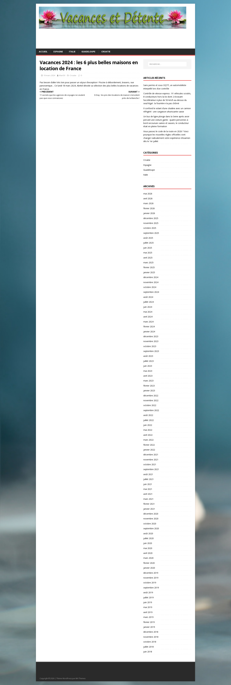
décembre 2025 (150, 218)
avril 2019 (147, 612)
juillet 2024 (148, 301)
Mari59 (62, 75)
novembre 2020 (150, 518)
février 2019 (149, 622)
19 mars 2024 (49, 75)
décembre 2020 (150, 513)
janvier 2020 (149, 567)
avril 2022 (147, 435)
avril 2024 (147, 316)
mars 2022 (148, 439)
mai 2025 (147, 252)
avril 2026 (147, 198)
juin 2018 (147, 651)
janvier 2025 (149, 272)
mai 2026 (147, 193)
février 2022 (149, 444)
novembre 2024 (150, 282)
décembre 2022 (150, 395)
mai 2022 (147, 429)
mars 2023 (148, 380)
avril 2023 (147, 375)
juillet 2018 (148, 646)
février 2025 (149, 267)
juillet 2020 (148, 538)
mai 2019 (147, 607)
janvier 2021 (149, 508)
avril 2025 (147, 257)
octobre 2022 (149, 405)
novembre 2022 (150, 400)
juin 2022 (147, 425)
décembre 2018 (150, 631)
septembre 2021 (151, 469)
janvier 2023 (149, 390)
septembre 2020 (151, 528)
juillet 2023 (148, 361)
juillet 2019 (148, 597)
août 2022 (148, 415)
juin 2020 (147, 543)
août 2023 (148, 356)
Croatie (105, 51)
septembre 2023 (151, 351)
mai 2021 (147, 489)
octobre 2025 (149, 228)
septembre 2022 (151, 410)
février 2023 (149, 385)
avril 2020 (147, 553)
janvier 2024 (149, 331)
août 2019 (148, 592)
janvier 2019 (149, 627)
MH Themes (80, 678)
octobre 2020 (149, 523)
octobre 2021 (149, 464)
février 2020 (149, 563)
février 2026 (149, 208)
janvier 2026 (149, 213)
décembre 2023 (150, 336)
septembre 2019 (151, 587)
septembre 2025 (151, 233)
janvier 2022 (149, 449)
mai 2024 (147, 311)
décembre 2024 (150, 277)
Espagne (58, 51)
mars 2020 (148, 558)
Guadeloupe (88, 51)
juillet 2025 (148, 242)
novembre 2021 (150, 459)
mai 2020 (147, 548)
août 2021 (148, 474)
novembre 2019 (150, 577)
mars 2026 (148, 203)
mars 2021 (148, 499)
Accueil (43, 51)
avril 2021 (147, 494)
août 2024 (148, 297)
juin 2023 (147, 365)
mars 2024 (148, 321)
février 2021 (149, 503)
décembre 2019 (150, 572)
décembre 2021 (150, 454)
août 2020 (148, 533)
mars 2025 (148, 262)
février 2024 (149, 326)
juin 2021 (147, 484)
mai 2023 (147, 370)
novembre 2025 (150, 223)
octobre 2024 (149, 287)
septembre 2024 (151, 292)
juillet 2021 (148, 479)
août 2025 (148, 237)
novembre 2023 (150, 341)
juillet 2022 (148, 420)
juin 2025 (147, 247)
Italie (72, 51)
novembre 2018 (150, 636)
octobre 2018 (149, 641)
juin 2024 (147, 306)
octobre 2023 (149, 346)
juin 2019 (147, 602)
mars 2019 (148, 617)
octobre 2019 (149, 582)
